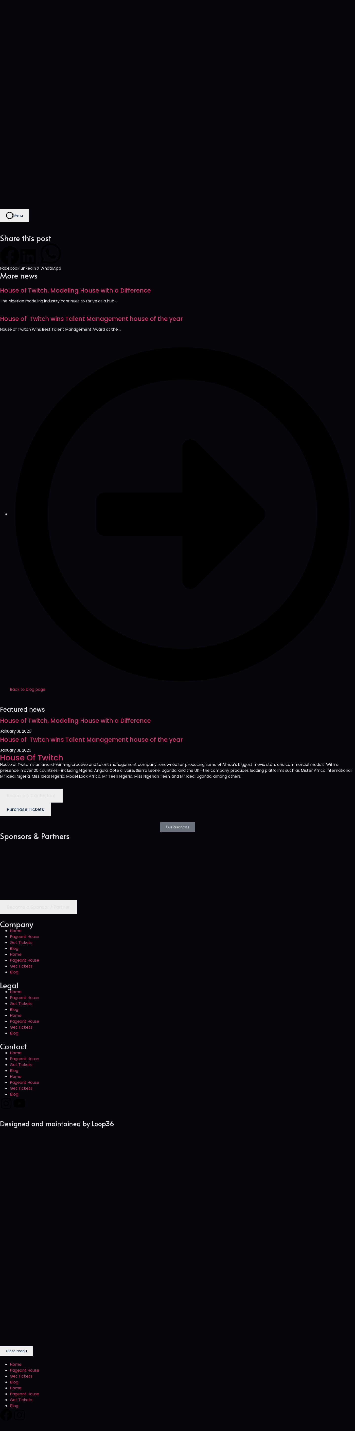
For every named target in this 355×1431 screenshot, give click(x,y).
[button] (9, 258)
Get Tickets (21, 942)
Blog (14, 948)
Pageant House (24, 936)
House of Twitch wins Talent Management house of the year (91, 319)
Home (15, 931)
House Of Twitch (31, 757)
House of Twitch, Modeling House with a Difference (75, 290)
